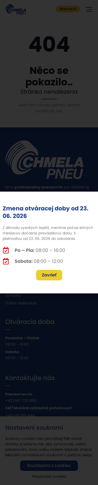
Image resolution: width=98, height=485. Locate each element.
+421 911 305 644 (20, 415)
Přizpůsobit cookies (49, 479)
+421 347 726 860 (21, 400)
